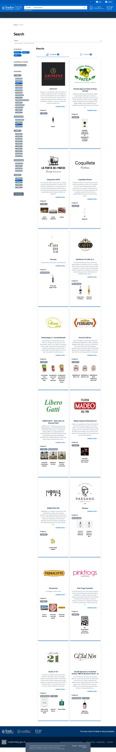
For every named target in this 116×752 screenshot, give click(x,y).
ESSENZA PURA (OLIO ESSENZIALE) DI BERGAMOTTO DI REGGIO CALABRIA (85, 136)
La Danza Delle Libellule (53, 550)
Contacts (110, 746)
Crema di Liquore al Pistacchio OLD (89, 535)
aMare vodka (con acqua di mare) (44, 713)
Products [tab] (86, 54)
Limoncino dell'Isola (89, 299)
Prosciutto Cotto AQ (62, 617)
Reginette (84, 220)
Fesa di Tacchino (44, 617)
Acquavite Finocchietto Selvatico (44, 465)
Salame (53, 127)
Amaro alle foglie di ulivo (53, 287)
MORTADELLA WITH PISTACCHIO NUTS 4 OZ (93, 378)
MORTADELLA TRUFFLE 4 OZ (85, 377)
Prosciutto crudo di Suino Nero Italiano (85, 461)
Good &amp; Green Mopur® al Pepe (44, 378)
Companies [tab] (52, 54)
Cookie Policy (82, 745)
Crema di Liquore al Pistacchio (80, 534)
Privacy (74, 745)
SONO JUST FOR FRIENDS (84, 716)
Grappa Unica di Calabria (80, 299)
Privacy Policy (90, 746)
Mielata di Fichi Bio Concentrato (61, 465)
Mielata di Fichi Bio (53, 465)
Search (16, 40)
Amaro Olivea (61, 711)
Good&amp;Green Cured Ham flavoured (53, 378)
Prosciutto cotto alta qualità (53, 618)
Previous (38, 214)
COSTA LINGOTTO (53, 219)
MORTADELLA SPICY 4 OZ (76, 377)
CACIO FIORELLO (44, 219)
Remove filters (18, 194)
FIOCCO (62, 218)
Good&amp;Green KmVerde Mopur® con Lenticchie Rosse (62, 379)
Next (68, 214)
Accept (84, 747)
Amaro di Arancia (53, 712)
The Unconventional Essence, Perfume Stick (85, 632)
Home (15, 25)
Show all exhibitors (28, 10)
